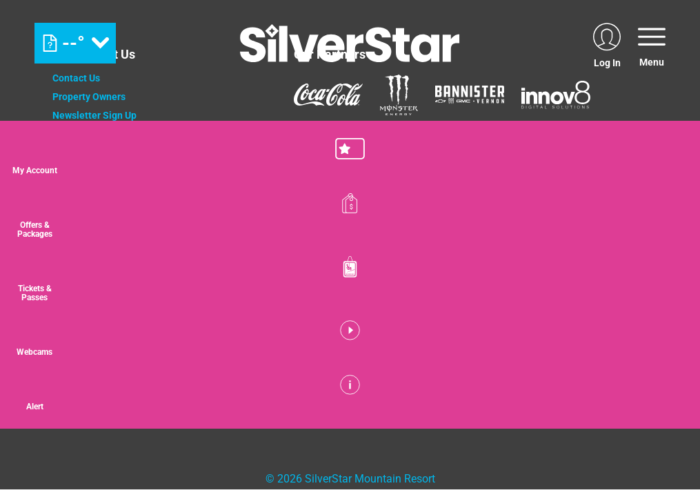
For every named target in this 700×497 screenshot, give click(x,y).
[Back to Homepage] (155, 379)
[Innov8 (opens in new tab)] (555, 94)
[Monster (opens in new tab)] (399, 95)
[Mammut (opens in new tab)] (313, 142)
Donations (74, 152)
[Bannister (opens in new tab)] (469, 95)
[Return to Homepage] (349, 43)
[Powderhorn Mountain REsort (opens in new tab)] (550, 306)
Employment (80, 133)
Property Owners (89, 96)
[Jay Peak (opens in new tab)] (269, 306)
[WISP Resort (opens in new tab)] (345, 306)
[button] (665, 158)
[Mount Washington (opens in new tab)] (154, 306)
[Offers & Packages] (665, 219)
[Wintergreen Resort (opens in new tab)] (443, 306)
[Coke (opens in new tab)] (328, 95)
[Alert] (665, 406)
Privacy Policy (83, 171)
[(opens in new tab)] (607, 43)
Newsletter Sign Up (94, 115)
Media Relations (88, 208)
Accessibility (80, 227)
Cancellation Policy (94, 189)
